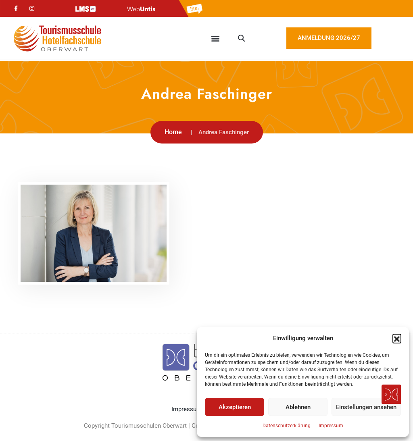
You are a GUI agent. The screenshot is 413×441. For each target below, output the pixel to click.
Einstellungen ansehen (366, 407)
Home (173, 132)
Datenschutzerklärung (287, 426)
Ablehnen (298, 407)
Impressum (331, 426)
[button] (397, 338)
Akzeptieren (235, 407)
